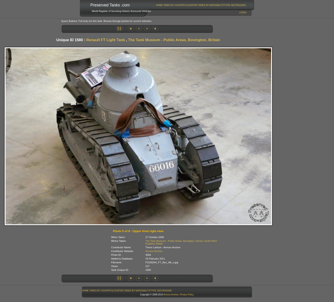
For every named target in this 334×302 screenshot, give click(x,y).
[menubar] (201, 5)
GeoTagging (238, 5)
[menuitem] (159, 5)
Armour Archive (153, 251)
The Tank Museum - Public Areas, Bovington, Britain (174, 40)
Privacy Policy (186, 294)
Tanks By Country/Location (180, 5)
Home (159, 5)
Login (242, 12)
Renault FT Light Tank (105, 40)
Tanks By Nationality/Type (214, 5)
